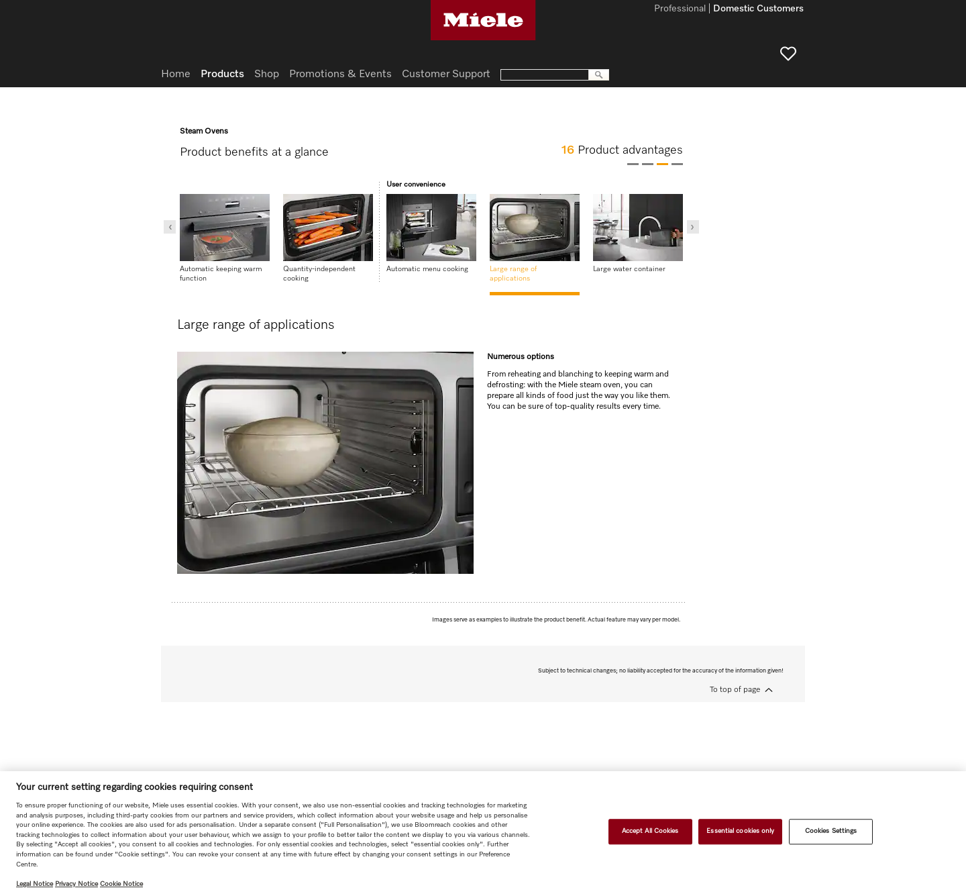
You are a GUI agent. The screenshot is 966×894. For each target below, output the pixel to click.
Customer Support (446, 74)
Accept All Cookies (650, 831)
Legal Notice (34, 884)
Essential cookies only (740, 831)
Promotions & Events (340, 74)
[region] (483, 832)
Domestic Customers (758, 9)
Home (176, 74)
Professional (680, 9)
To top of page (735, 690)
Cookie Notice (121, 884)
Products (222, 74)
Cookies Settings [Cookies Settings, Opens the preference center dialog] (831, 831)
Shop (266, 74)
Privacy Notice (76, 884)
